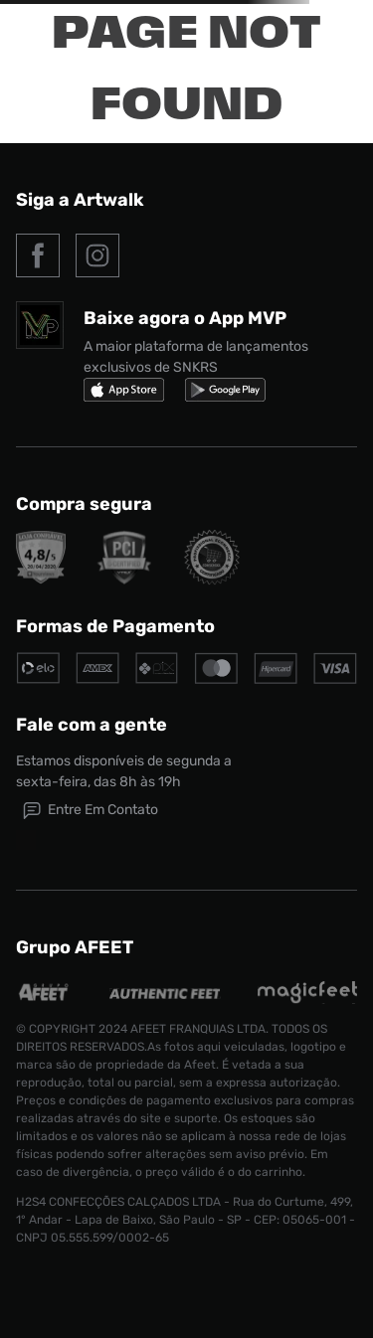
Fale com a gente (91, 725)
